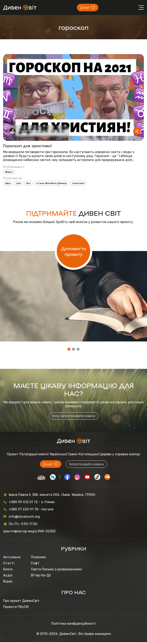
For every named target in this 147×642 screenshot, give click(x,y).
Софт (35, 563)
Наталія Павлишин (29, 131)
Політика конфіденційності (73, 624)
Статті (8, 563)
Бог (28, 183)
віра (7, 183)
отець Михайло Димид (51, 183)
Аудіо (7, 575)
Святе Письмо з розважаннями (56, 569)
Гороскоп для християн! (27, 145)
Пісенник (38, 557)
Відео (9, 171)
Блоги (8, 569)
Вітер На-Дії (41, 575)
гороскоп (78, 183)
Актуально (11, 557)
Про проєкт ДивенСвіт (21, 601)
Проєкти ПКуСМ (16, 607)
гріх (18, 183)
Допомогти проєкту (73, 251)
